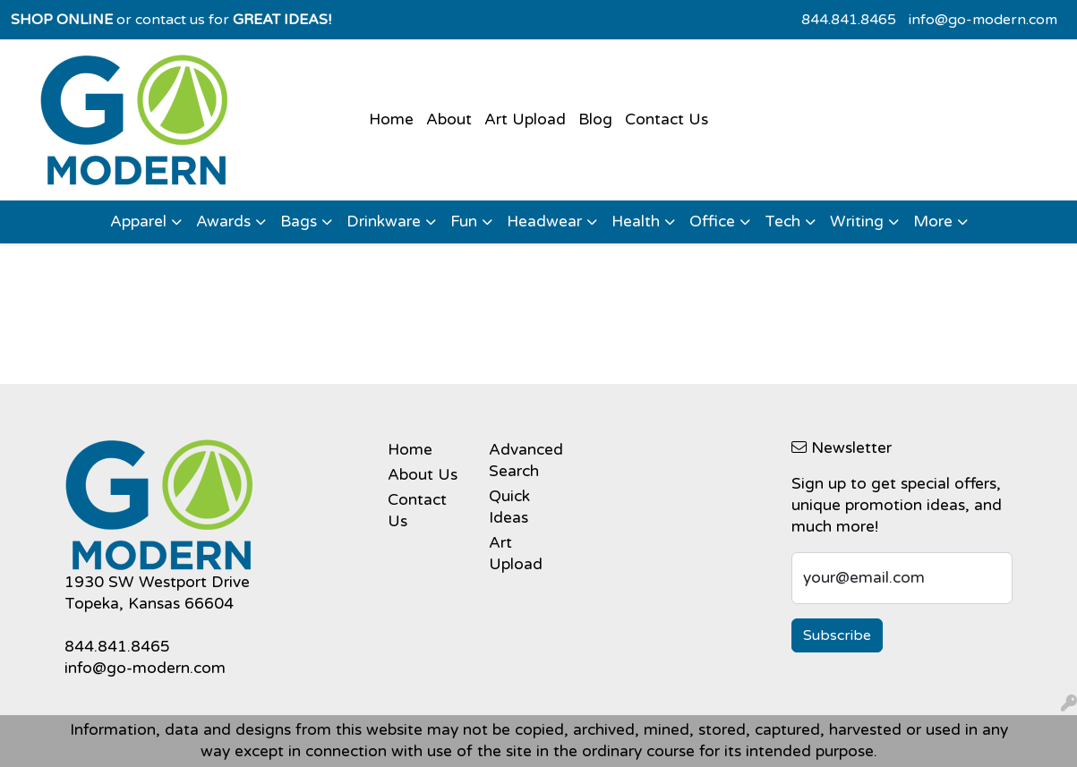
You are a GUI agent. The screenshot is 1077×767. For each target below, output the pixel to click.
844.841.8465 (848, 20)
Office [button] (712, 221)
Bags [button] (298, 221)
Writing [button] (857, 221)
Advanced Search (526, 460)
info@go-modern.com (983, 20)
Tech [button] (782, 221)
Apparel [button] (138, 221)
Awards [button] (223, 221)
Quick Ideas (509, 507)
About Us (422, 474)
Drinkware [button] (383, 221)
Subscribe (837, 635)
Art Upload (525, 119)
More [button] (933, 221)
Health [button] (635, 221)
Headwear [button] (544, 221)
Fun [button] (463, 221)
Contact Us (666, 119)
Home (391, 119)
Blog (595, 119)
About (449, 119)
